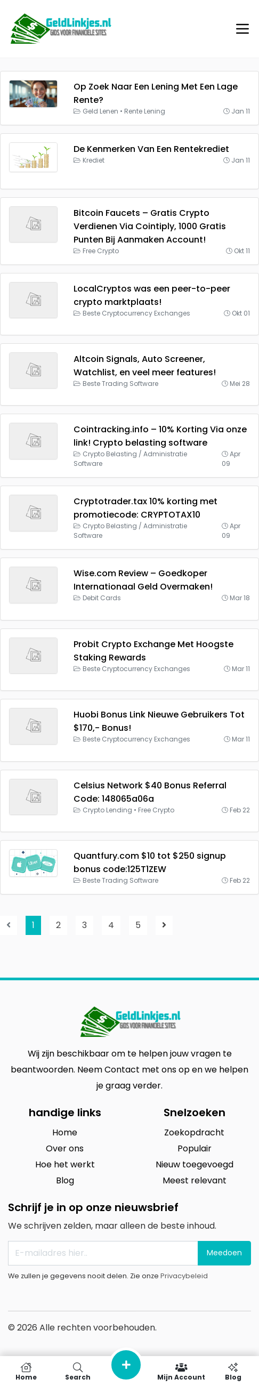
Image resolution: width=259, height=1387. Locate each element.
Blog (65, 1180)
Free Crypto (101, 250)
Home (64, 1132)
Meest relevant (194, 1180)
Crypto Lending (107, 810)
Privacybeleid (184, 1275)
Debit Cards (102, 597)
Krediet (93, 160)
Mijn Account (181, 1371)
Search (77, 1371)
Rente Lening (144, 111)
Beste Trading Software (120, 383)
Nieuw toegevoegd (194, 1164)
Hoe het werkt (65, 1164)
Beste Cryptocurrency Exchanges (136, 313)
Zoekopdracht (194, 1132)
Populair (194, 1148)
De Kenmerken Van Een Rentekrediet (151, 149)
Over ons (65, 1148)
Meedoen (224, 1252)
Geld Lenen (100, 111)
